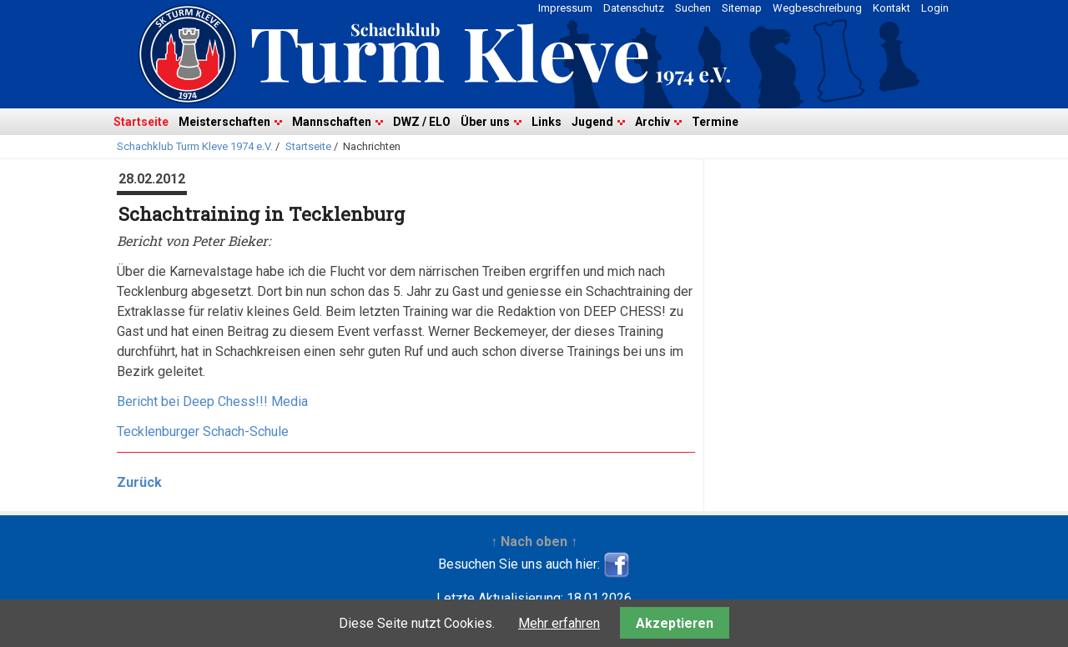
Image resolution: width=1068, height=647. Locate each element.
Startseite (141, 121)
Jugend (592, 121)
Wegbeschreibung (817, 8)
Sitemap (742, 8)
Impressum (565, 8)
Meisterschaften (224, 121)
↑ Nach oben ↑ (534, 541)
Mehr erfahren (559, 623)
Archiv (652, 121)
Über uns (485, 121)
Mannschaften (331, 121)
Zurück (139, 482)
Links (546, 121)
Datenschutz (633, 8)
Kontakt (891, 8)
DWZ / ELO (422, 121)
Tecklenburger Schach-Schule (203, 431)
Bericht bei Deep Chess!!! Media (212, 401)
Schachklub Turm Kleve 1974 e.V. (195, 146)
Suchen (693, 8)
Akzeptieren (674, 623)
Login (935, 8)
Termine (715, 121)
